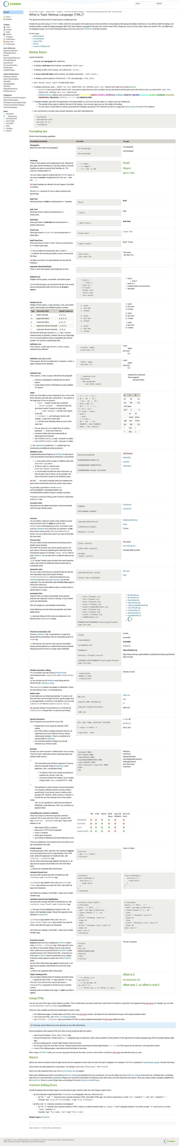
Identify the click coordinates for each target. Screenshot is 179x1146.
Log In (8, 17)
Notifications (9, 39)
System (6, 12)
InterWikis (7, 81)
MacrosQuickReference (11, 58)
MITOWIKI (8, 123)
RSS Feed (8, 42)
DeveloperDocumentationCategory (15, 102)
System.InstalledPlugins (91, 1080)
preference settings (70, 1075)
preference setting (47, 683)
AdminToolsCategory (10, 79)
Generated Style (42, 311)
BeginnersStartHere (10, 51)
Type (33, 311)
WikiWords (60, 454)
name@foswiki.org (134, 615)
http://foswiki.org (133, 600)
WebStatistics (128, 453)
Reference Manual (10, 76)
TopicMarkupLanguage (93, 12)
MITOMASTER (10, 119)
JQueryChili (43, 915)
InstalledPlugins (9, 70)
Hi (124, 703)
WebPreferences (9, 91)
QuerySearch (8, 63)
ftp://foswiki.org (133, 598)
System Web (50, 12)
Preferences (9, 44)
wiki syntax (127, 542)
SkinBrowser (8, 68)
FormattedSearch (9, 60)
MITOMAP (8, 114)
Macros (36, 44)
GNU (125, 575)
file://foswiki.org (133, 595)
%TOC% (64, 175)
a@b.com (126, 695)
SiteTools (6, 86)
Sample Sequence (66, 311)
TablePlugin (40, 445)
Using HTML (37, 41)
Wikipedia (51, 739)
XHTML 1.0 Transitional (62, 1017)
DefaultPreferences (45, 95)
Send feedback (40, 1142)
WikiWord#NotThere (130, 520)
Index (6, 32)
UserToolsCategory (10, 107)
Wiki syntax (108, 1019)
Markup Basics (38, 36)
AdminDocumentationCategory (14, 98)
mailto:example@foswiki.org (138, 605)
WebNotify (126, 457)
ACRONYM (127, 505)
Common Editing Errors (41, 46)
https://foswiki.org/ (55, 580)
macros (59, 487)
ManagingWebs (9, 84)
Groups (7, 29)
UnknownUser (116, 12)
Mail (124, 699)
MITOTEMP (9, 121)
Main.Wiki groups (129, 546)
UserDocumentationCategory (74, 12)
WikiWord (41, 529)
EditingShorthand (9, 53)
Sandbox (126, 462)
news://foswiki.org (134, 608)
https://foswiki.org (134, 603)
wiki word (126, 571)
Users (6, 27)
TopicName (127, 466)
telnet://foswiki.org (134, 613)
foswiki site (36, 1080)
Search (7, 34)
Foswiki (41, 12)
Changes (8, 37)
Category (59, 12)
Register (9, 19)
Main (6, 126)
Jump (125, 524)
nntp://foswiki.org (134, 610)
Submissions (10, 116)
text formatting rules (68, 1071)
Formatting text (38, 39)
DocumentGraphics (10, 65)
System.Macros (130, 107)
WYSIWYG (55, 24)
